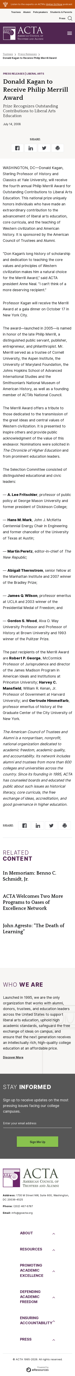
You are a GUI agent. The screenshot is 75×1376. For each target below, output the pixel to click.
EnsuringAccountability (35, 1320)
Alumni (27, 12)
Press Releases (27, 54)
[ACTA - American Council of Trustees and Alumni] (26, 33)
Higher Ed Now (54, 4)
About (26, 1233)
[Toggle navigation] (69, 33)
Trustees (16, 12)
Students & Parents (61, 12)
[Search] (70, 18)
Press (62, 18)
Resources (31, 1249)
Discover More (13, 1057)
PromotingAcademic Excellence (31, 1270)
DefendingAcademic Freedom (30, 1297)
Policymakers (40, 12)
